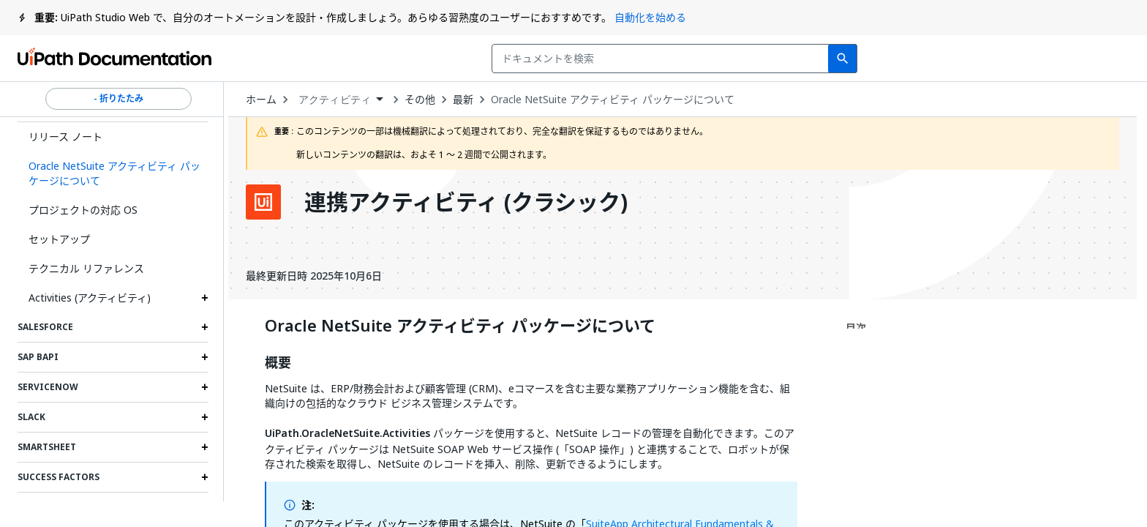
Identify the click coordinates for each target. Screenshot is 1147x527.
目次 (856, 327)
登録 (1104, 58)
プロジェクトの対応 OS (83, 209)
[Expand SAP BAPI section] (204, 357)
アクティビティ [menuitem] (334, 99)
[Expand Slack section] (204, 417)
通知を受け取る (932, 58)
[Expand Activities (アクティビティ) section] (204, 297)
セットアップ (59, 239)
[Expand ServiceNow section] (204, 387)
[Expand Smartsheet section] (204, 447)
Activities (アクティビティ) (90, 297)
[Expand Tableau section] (204, 507)
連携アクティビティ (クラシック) (466, 202)
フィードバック (807, 58)
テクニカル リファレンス (86, 268)
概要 (278, 363)
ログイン (1035, 58)
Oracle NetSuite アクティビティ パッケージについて (612, 99)
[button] (113, 173)
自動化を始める (650, 17)
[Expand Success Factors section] (204, 477)
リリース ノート (65, 136)
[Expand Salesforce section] (204, 327)
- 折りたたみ (118, 99)
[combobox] (474, 58)
